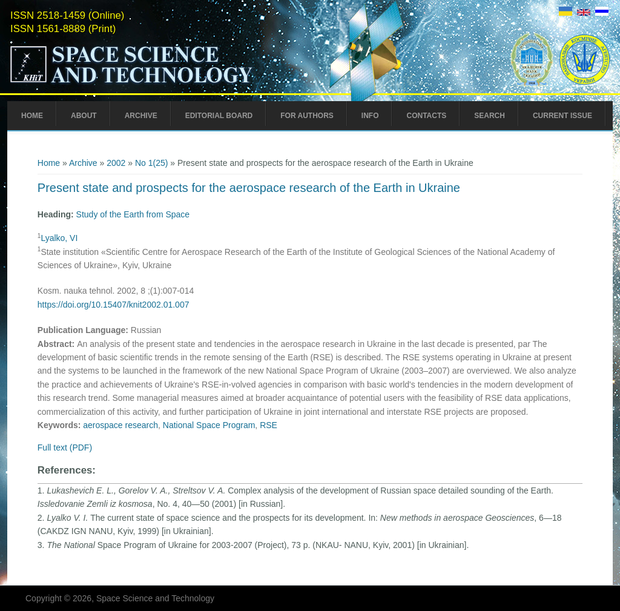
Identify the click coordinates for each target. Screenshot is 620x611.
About (84, 115)
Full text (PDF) (65, 447)
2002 (116, 163)
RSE (268, 425)
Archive (141, 115)
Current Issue (562, 115)
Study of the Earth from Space (133, 214)
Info (370, 115)
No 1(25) (151, 163)
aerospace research (120, 425)
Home (32, 115)
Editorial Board (219, 115)
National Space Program (209, 425)
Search (489, 115)
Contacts (426, 115)
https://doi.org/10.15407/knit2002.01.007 (114, 304)
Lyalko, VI (59, 238)
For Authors (307, 115)
